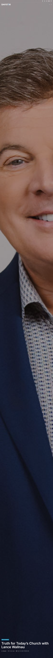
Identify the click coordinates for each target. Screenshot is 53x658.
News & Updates (5, 639)
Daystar (4, 651)
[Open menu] (51, 4)
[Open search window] (49, 4)
